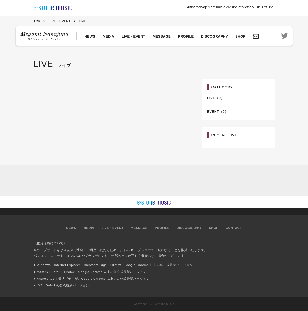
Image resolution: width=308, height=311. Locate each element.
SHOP (240, 36)
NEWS (90, 36)
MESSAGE (162, 36)
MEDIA (108, 36)
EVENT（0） (217, 112)
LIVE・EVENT (133, 36)
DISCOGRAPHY (214, 36)
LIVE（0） (215, 98)
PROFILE (186, 36)
